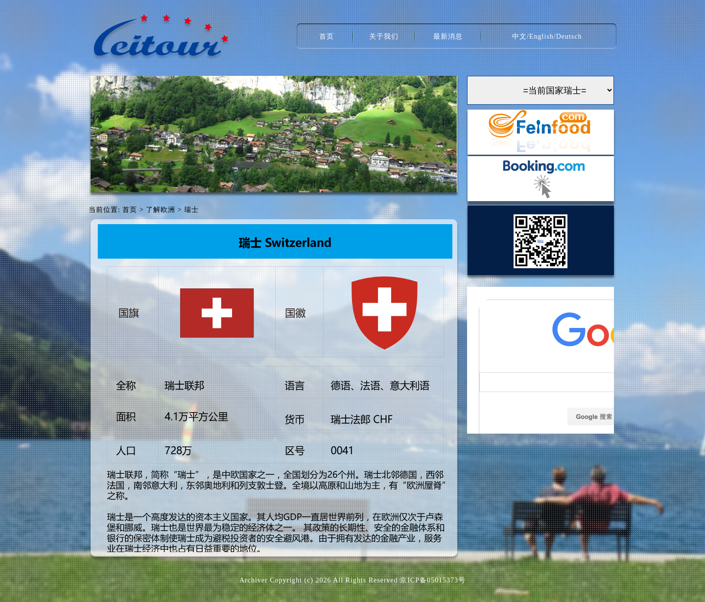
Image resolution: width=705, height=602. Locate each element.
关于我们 (384, 36)
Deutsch (569, 36)
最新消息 (448, 36)
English (541, 36)
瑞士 (191, 209)
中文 (519, 36)
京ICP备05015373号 (433, 580)
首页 (326, 36)
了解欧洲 (160, 209)
